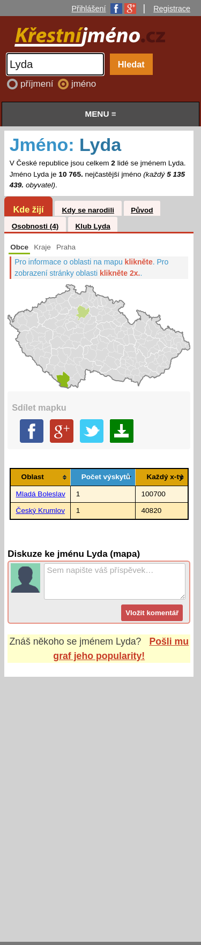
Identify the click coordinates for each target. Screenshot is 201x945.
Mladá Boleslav (40, 494)
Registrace (171, 8)
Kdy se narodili (88, 210)
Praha (66, 247)
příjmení (38, 84)
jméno (83, 84)
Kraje (42, 247)
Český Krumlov (40, 510)
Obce (19, 247)
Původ (142, 210)
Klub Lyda (93, 226)
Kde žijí (28, 209)
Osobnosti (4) (35, 226)
